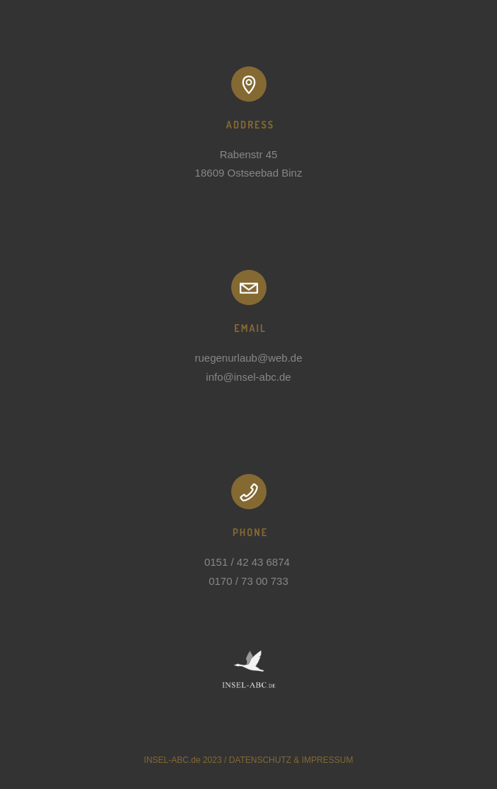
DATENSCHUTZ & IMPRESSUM (291, 760)
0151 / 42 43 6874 (248, 562)
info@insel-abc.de (248, 377)
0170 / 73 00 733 (248, 581)
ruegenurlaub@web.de (249, 358)
